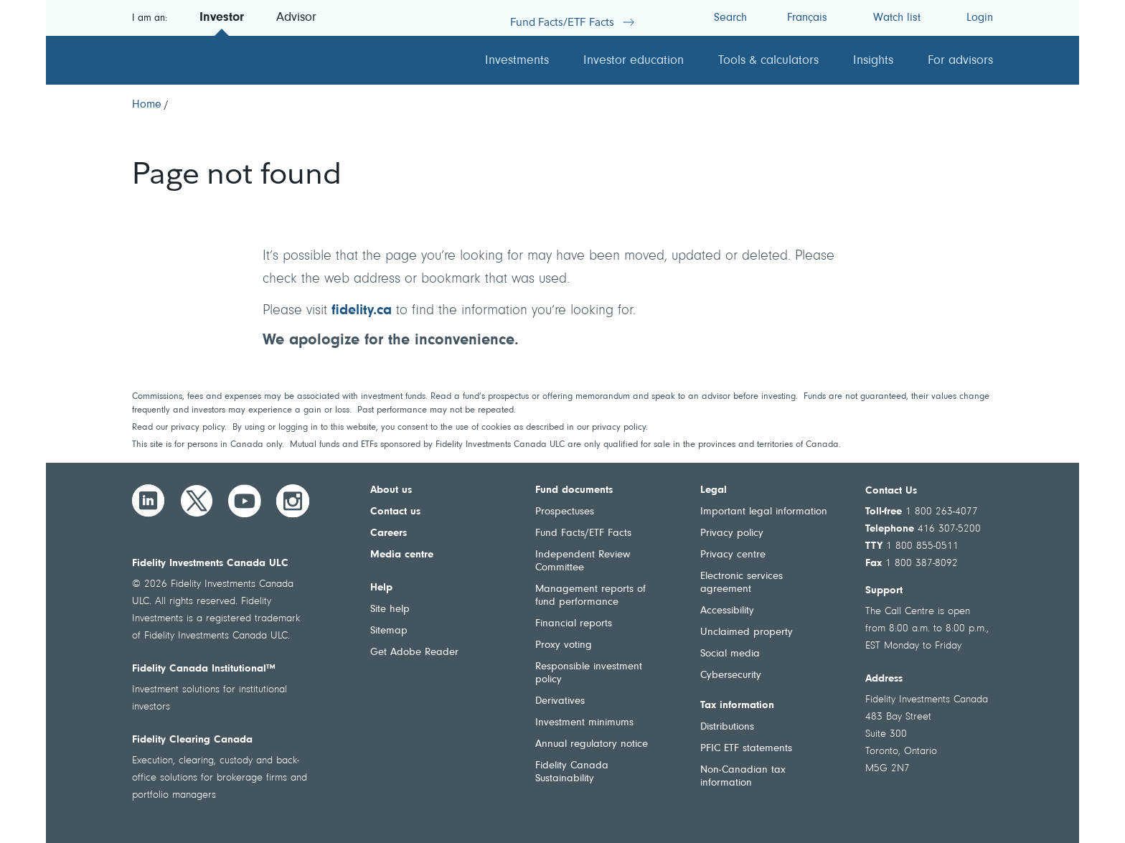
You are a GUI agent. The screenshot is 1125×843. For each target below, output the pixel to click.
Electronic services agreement (741, 583)
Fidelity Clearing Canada (192, 740)
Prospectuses (564, 512)
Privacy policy (731, 533)
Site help (390, 609)
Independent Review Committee (582, 561)
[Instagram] (292, 500)
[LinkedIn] (148, 500)
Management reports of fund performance (590, 596)
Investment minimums (584, 722)
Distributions (727, 727)
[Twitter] (196, 500)
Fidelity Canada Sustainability (571, 772)
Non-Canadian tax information (743, 776)
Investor (221, 17)
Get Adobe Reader (414, 652)
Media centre (401, 555)
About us (391, 490)
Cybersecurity (730, 675)
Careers (388, 533)
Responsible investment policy (588, 673)
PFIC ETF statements (746, 748)
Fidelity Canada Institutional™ (204, 669)
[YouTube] (244, 500)
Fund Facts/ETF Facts (583, 533)
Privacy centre (733, 555)
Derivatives (560, 701)
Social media (730, 654)
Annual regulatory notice (591, 744)
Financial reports (573, 623)
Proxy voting (563, 645)
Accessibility (727, 611)
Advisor (296, 17)
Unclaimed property (746, 632)
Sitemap (389, 631)
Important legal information (763, 512)
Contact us (395, 512)
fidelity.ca (361, 310)
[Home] (146, 104)
